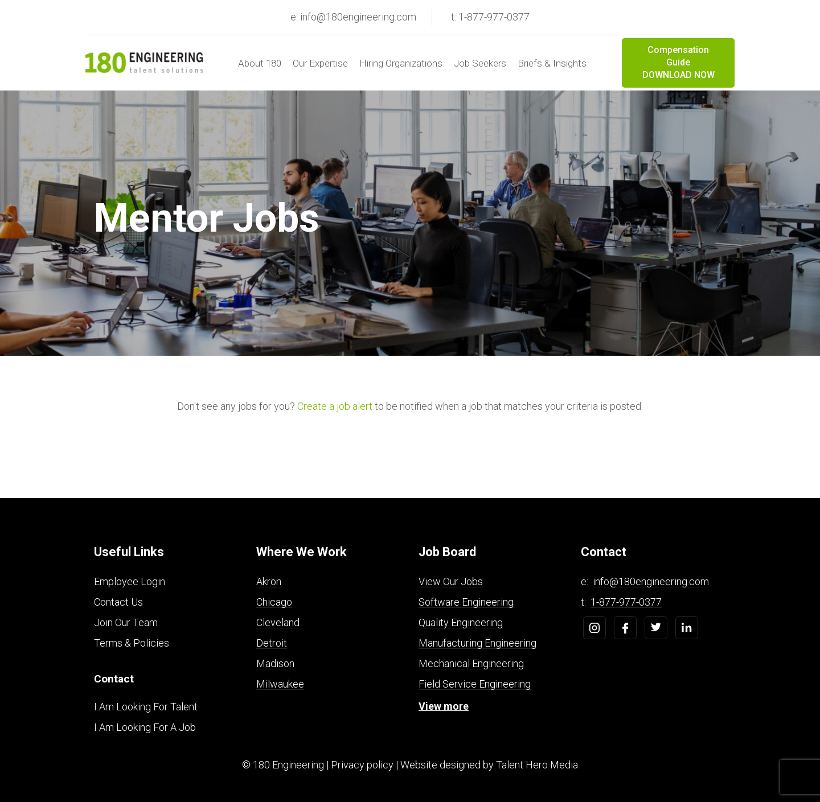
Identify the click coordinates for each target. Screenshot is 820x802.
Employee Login (129, 581)
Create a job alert (334, 406)
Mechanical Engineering (471, 663)
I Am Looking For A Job (145, 727)
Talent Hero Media (537, 765)
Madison (275, 663)
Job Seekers (480, 63)
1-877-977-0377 (626, 602)
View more (444, 706)
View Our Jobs (451, 581)
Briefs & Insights (552, 63)
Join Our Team (126, 622)
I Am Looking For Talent (146, 707)
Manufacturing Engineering (477, 643)
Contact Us (118, 602)
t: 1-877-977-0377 (490, 17)
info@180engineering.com (651, 581)
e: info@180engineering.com (353, 17)
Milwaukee (280, 684)
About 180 (259, 63)
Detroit (271, 643)
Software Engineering (466, 602)
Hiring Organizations (400, 63)
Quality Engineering (461, 622)
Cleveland (278, 622)
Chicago (274, 602)
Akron (268, 581)
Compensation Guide (678, 63)
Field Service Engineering (475, 684)
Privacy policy (362, 765)
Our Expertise (320, 63)
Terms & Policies (131, 643)
